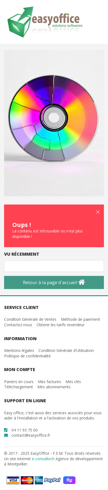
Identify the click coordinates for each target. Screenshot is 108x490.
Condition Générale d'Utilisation (66, 350)
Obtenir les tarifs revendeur (61, 324)
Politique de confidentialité (27, 355)
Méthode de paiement (80, 319)
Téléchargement (18, 386)
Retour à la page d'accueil (54, 282)
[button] (98, 212)
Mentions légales (19, 350)
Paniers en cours (19, 381)
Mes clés (73, 381)
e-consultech (43, 458)
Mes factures (49, 381)
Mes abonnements (54, 386)
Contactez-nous (18, 324)
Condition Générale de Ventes (30, 319)
